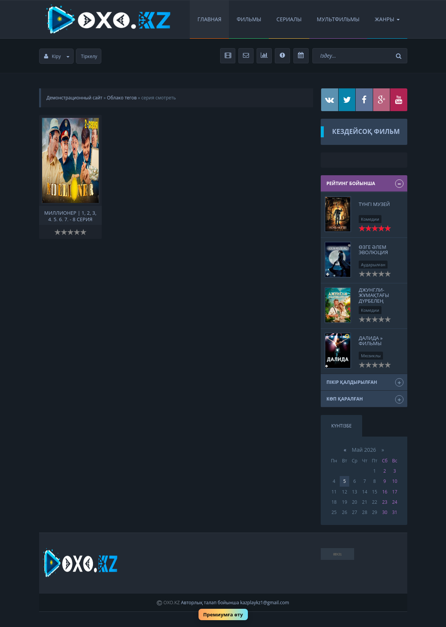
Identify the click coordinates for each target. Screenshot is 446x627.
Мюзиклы (371, 355)
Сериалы (288, 19)
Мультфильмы (338, 19)
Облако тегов (122, 97)
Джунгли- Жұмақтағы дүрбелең (374, 295)
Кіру (57, 56)
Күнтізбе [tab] (341, 426)
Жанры (387, 19)
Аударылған (373, 264)
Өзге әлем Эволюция (373, 250)
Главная (209, 19)
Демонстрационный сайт (74, 97)
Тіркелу (89, 56)
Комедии (370, 219)
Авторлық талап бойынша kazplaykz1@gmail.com (235, 602)
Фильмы (248, 19)
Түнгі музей (374, 204)
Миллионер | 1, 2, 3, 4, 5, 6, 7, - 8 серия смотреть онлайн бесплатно (70, 215)
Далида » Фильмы (371, 341)
